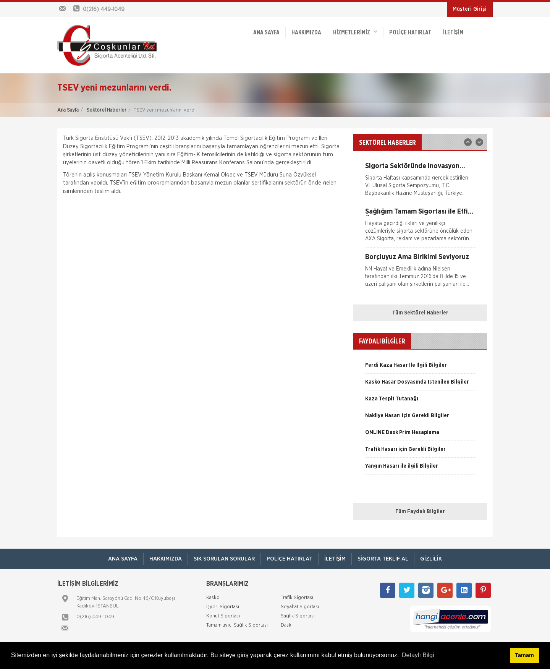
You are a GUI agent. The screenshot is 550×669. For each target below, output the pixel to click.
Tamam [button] (524, 655)
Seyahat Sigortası (300, 606)
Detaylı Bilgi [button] (418, 655)
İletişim (453, 32)
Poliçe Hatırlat (410, 32)
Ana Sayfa (68, 110)
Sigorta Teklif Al (383, 559)
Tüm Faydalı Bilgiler (420, 511)
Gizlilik (431, 559)
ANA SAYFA (266, 32)
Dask (286, 625)
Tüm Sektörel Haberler (420, 313)
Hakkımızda (306, 32)
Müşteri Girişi (470, 9)
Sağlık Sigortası (298, 616)
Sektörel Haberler (106, 110)
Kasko (213, 597)
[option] (420, 182)
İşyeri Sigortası (222, 606)
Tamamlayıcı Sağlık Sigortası (237, 625)
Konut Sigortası (223, 616)
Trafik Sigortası (297, 597)
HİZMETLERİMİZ (355, 32)
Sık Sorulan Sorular (224, 559)
